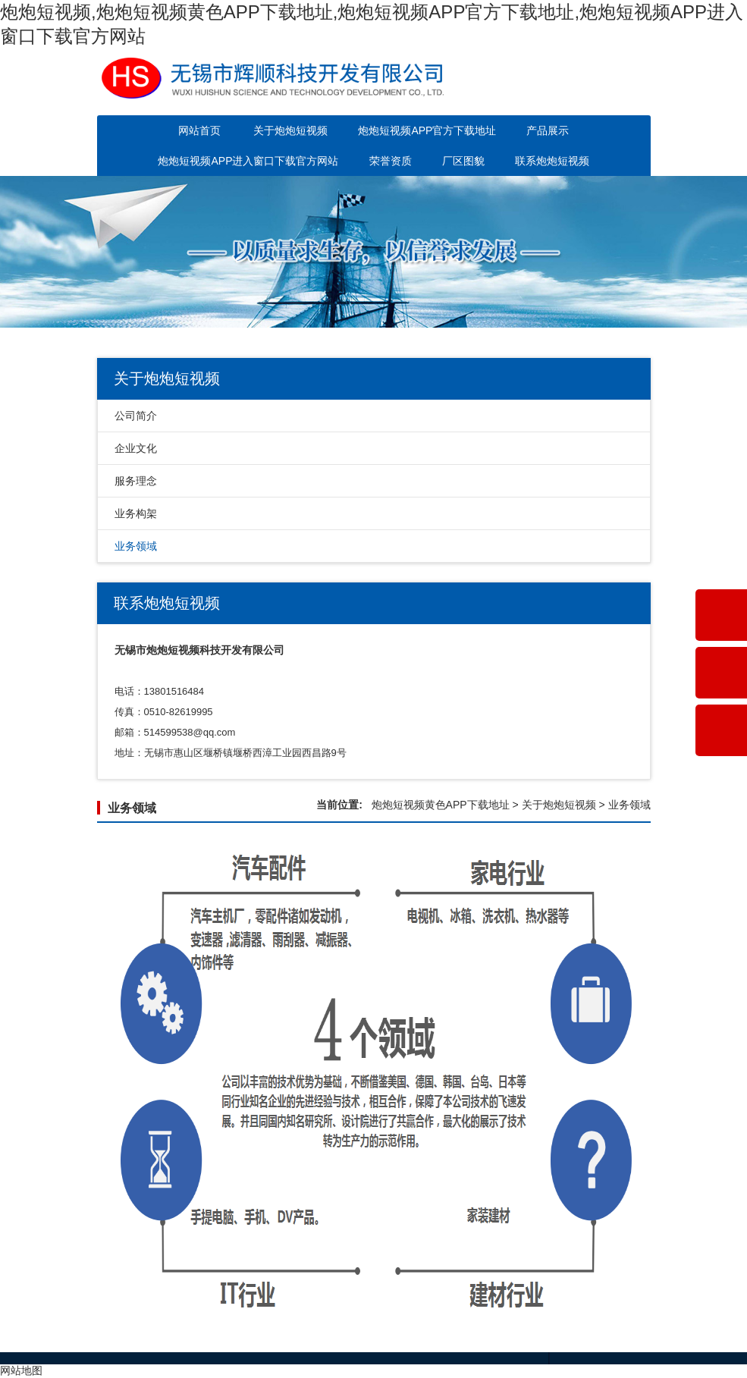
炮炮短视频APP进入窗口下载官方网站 (248, 161)
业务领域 (136, 546)
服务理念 (136, 481)
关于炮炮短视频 (290, 130)
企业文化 (136, 448)
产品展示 (547, 130)
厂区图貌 (463, 161)
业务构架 (136, 513)
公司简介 (136, 416)
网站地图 (21, 1370)
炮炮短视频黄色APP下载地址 (441, 805)
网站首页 (199, 130)
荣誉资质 (390, 161)
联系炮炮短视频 (552, 161)
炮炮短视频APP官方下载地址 (427, 130)
